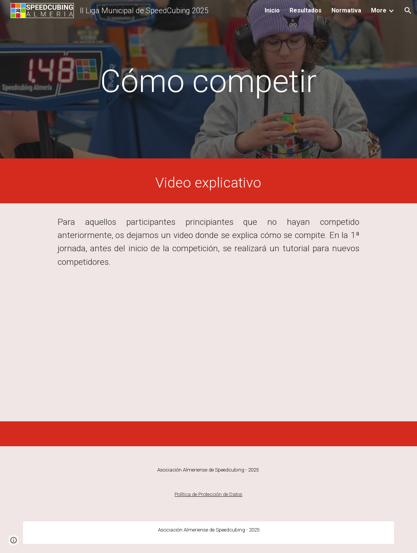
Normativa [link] (346, 10)
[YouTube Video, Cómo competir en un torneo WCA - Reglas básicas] (208, 351)
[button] (408, 11)
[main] (208, 81)
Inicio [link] (272, 10)
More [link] (378, 10)
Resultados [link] (306, 10)
